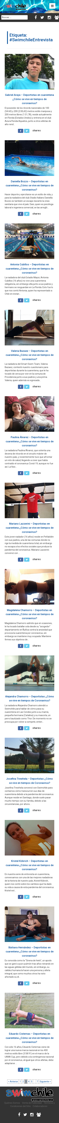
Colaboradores (40, 1106)
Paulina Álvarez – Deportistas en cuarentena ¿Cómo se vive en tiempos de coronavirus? (29, 441)
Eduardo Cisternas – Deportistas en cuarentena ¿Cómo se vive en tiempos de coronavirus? (29, 1038)
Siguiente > (45, 1081)
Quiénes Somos (12, 1103)
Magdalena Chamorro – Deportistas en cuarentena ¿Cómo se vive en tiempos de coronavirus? (29, 614)
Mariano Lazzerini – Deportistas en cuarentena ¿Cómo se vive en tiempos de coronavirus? (29, 527)
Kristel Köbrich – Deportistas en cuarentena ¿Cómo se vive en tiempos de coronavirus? (29, 865)
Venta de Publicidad (32, 1103)
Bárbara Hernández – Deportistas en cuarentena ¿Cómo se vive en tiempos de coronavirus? (29, 951)
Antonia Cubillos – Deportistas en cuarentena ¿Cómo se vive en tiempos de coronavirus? (29, 268)
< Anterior (13, 1081)
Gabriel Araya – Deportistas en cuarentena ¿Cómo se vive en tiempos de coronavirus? (29, 99)
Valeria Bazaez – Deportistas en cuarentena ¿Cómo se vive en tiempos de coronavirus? (29, 355)
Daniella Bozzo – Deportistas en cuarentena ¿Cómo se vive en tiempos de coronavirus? (29, 185)
